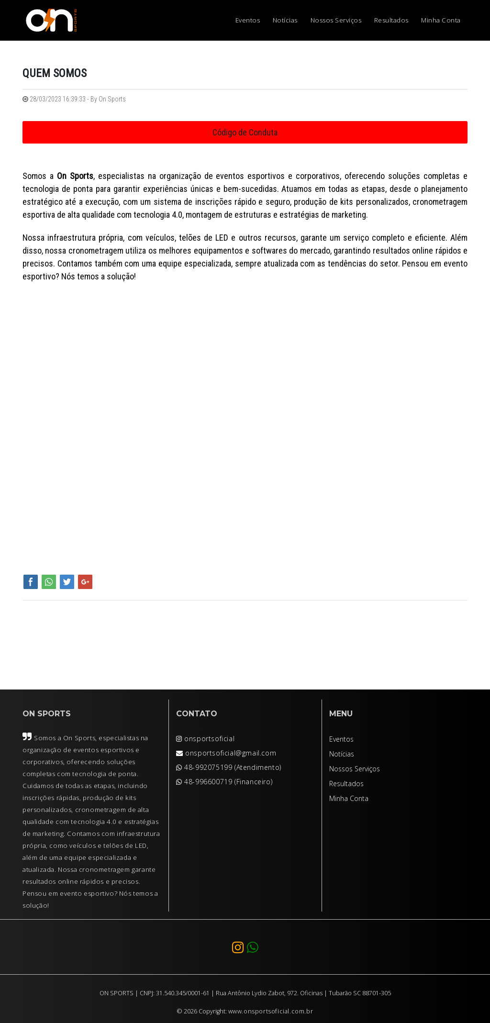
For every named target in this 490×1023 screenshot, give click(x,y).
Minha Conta (441, 20)
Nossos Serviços (336, 20)
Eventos (247, 20)
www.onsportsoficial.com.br (270, 1011)
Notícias (285, 20)
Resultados (391, 20)
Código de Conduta (245, 132)
